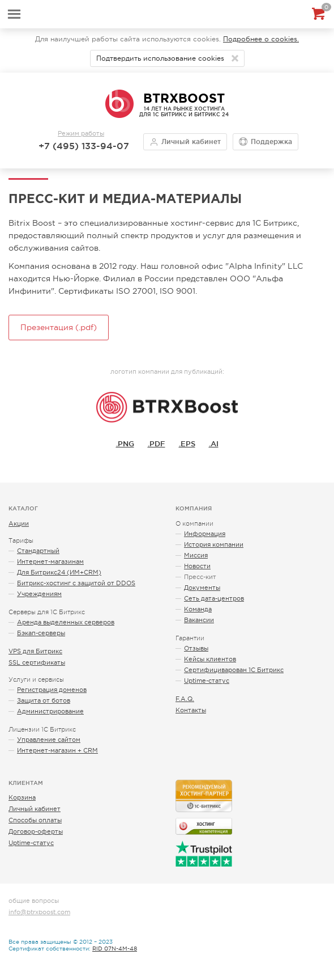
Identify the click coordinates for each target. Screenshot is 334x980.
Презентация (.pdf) (58, 327)
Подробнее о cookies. (261, 39)
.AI (214, 443)
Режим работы (81, 133)
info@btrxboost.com (39, 912)
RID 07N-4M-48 (114, 948)
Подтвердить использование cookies (160, 58)
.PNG (125, 443)
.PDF (156, 443)
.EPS (187, 443)
